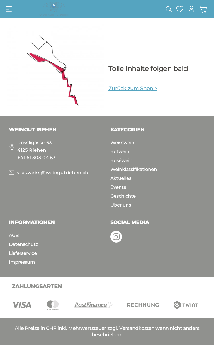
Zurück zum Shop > (132, 88)
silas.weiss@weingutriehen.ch (52, 172)
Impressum (22, 262)
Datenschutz (23, 244)
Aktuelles (120, 178)
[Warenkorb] (202, 9)
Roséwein (121, 160)
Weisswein (122, 142)
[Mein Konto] (191, 9)
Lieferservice (23, 253)
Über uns (120, 205)
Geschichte (123, 196)
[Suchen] (168, 9)
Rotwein (119, 151)
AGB (14, 235)
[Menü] (9, 9)
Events (118, 187)
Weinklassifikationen (133, 169)
